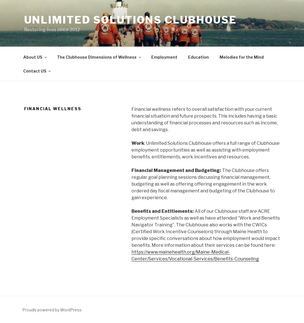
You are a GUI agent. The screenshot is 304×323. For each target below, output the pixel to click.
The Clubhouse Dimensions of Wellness (99, 57)
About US (35, 57)
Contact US (37, 71)
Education (198, 57)
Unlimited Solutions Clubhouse (130, 20)
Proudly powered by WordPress (52, 309)
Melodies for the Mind (242, 57)
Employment (164, 57)
